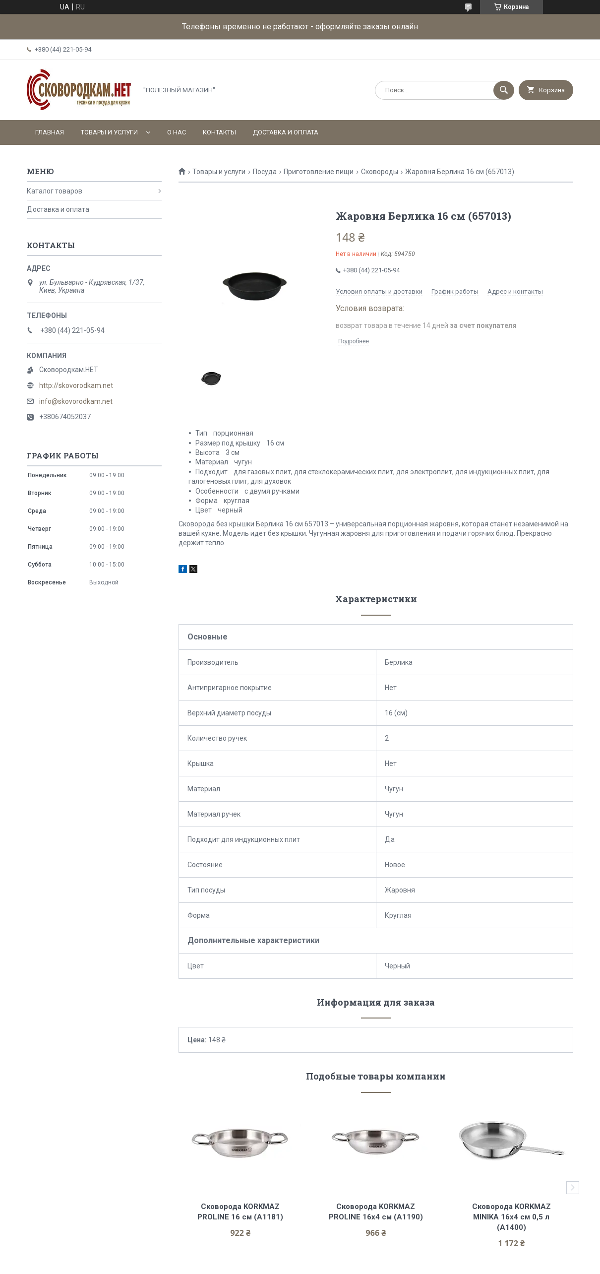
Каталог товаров (54, 191)
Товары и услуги (109, 132)
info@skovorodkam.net (76, 401)
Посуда (265, 172)
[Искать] (503, 90)
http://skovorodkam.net (76, 385)
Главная (49, 132)
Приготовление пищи (319, 172)
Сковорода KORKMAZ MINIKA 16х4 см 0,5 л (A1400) (512, 1217)
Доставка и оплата (285, 132)
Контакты (219, 132)
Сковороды (379, 172)
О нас (176, 132)
